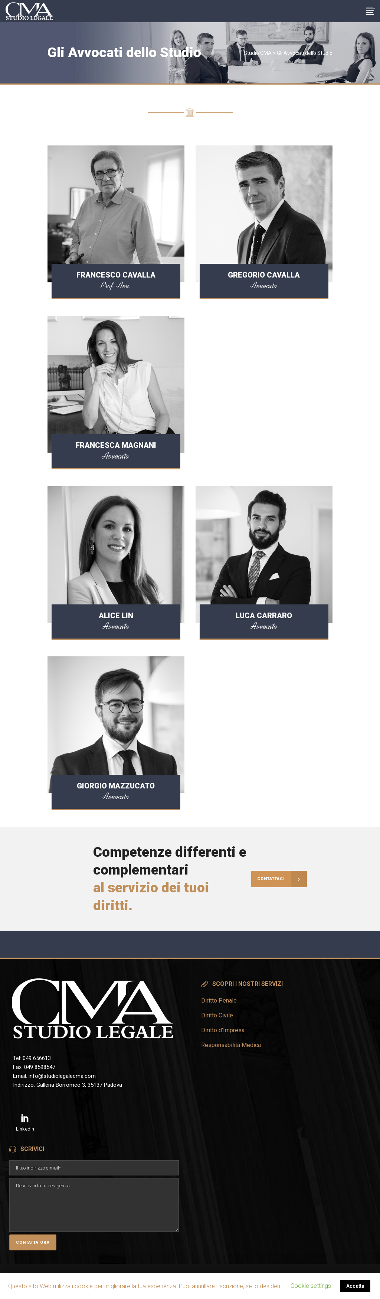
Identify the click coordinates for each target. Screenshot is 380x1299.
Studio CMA (258, 53)
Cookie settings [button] (311, 1285)
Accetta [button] (355, 1286)
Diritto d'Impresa (223, 1030)
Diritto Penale (219, 1000)
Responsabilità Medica (231, 1045)
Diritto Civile (217, 1015)
